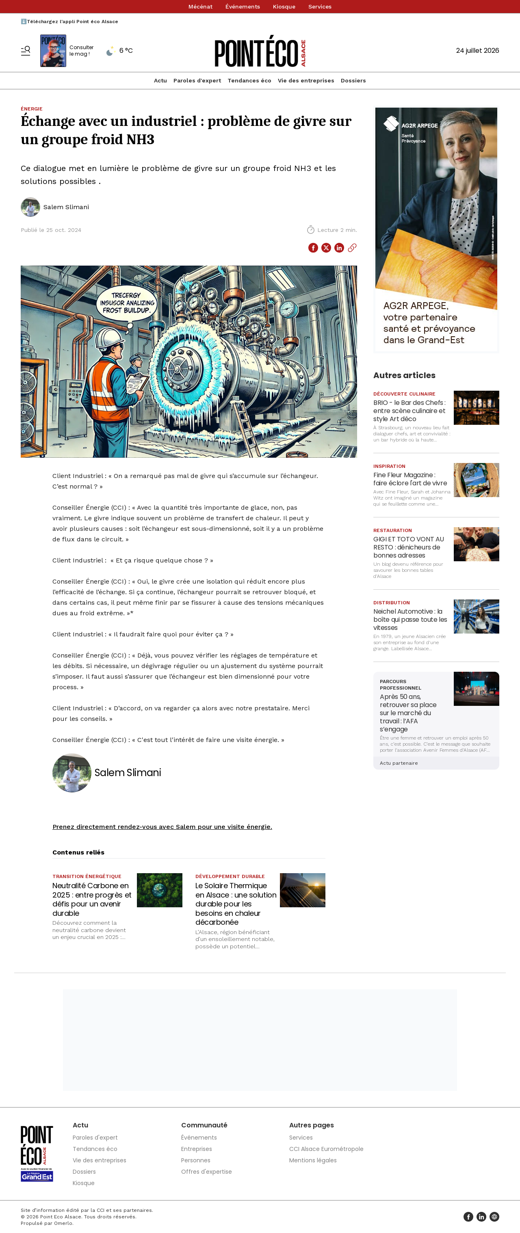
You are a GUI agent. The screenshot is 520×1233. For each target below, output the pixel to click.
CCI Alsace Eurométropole (326, 1149)
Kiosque (284, 6)
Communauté (204, 1125)
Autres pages (311, 1125)
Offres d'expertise (206, 1172)
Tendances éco (249, 80)
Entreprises (196, 1149)
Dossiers (353, 80)
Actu (160, 80)
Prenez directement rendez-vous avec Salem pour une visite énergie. (162, 827)
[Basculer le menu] (25, 51)
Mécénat (200, 6)
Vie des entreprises (306, 80)
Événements (242, 6)
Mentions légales (313, 1160)
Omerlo (63, 1223)
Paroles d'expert (197, 80)
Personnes (195, 1160)
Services (320, 6)
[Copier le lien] (352, 248)
